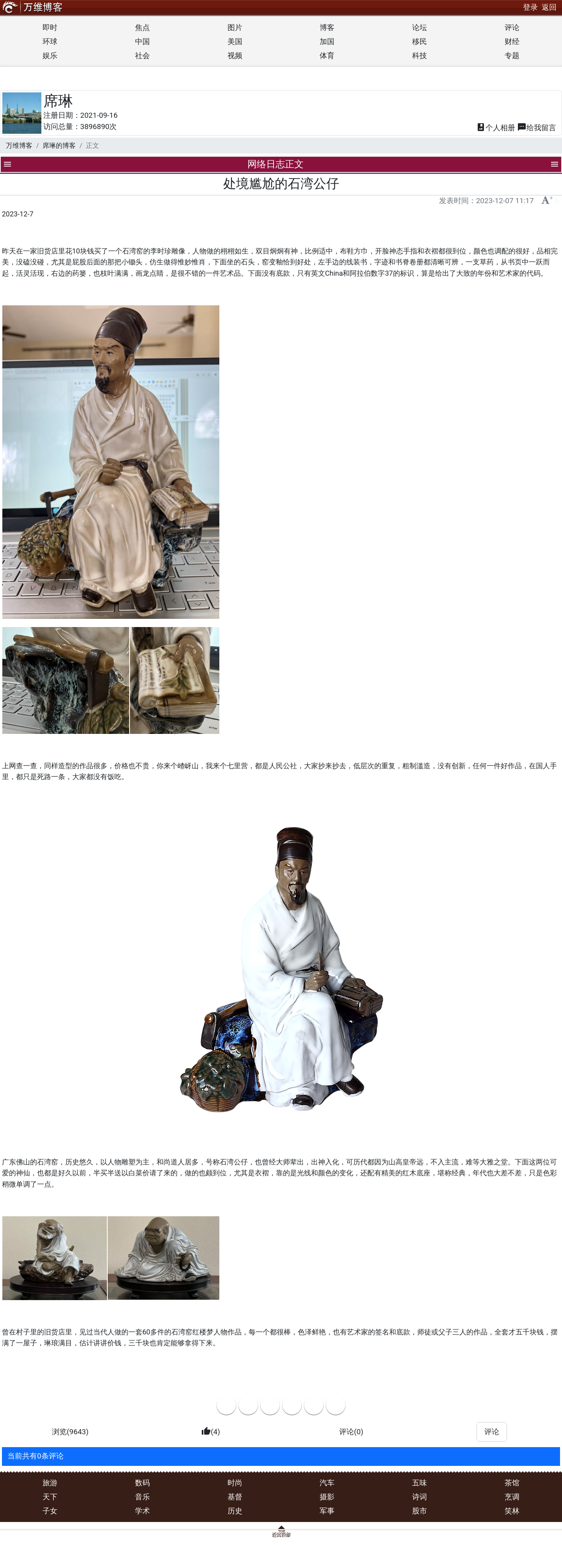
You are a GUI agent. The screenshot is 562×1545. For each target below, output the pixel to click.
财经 (512, 41)
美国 (235, 41)
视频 (235, 55)
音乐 (142, 1496)
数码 (142, 1482)
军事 (327, 1510)
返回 (549, 7)
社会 (142, 55)
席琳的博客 (59, 145)
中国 (142, 41)
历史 (235, 1510)
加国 (327, 41)
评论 (512, 27)
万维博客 (19, 145)
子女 (50, 1510)
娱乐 (50, 55)
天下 (50, 1496)
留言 (536, 128)
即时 (50, 27)
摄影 (327, 1496)
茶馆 (512, 1482)
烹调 (512, 1496)
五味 (419, 1482)
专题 (512, 55)
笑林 (512, 1510)
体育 (327, 55)
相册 (495, 128)
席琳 (58, 101)
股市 (419, 1510)
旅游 (50, 1482)
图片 (235, 27)
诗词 (419, 1496)
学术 (142, 1510)
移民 (419, 41)
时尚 (235, 1482)
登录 (530, 7)
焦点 (142, 27)
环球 (50, 41)
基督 (235, 1496)
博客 (327, 27)
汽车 (327, 1482)
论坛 (419, 27)
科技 (419, 55)
